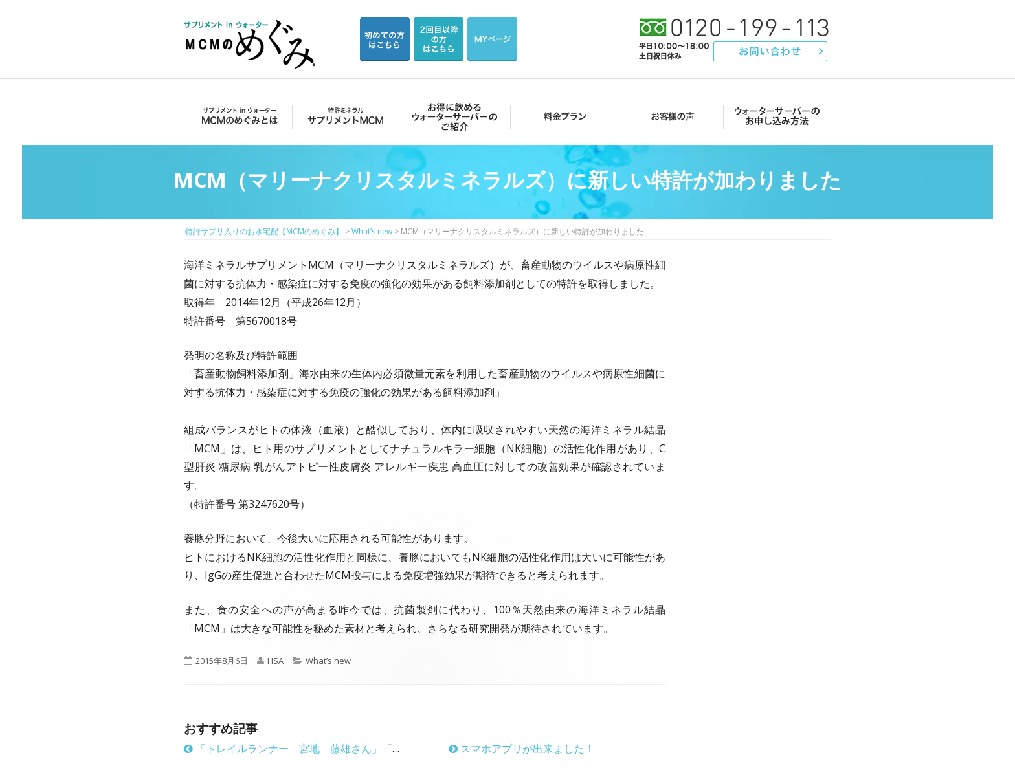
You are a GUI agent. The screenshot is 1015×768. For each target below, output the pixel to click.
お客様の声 (669, 116)
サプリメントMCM (345, 116)
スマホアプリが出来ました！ (522, 748)
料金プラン (561, 116)
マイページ (492, 39)
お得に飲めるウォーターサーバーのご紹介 (453, 116)
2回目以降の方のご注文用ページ (438, 39)
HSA (275, 660)
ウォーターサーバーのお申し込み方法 (777, 116)
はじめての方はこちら (385, 39)
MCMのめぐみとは (237, 116)
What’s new (328, 660)
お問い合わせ (770, 51)
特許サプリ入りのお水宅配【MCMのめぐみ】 (252, 29)
